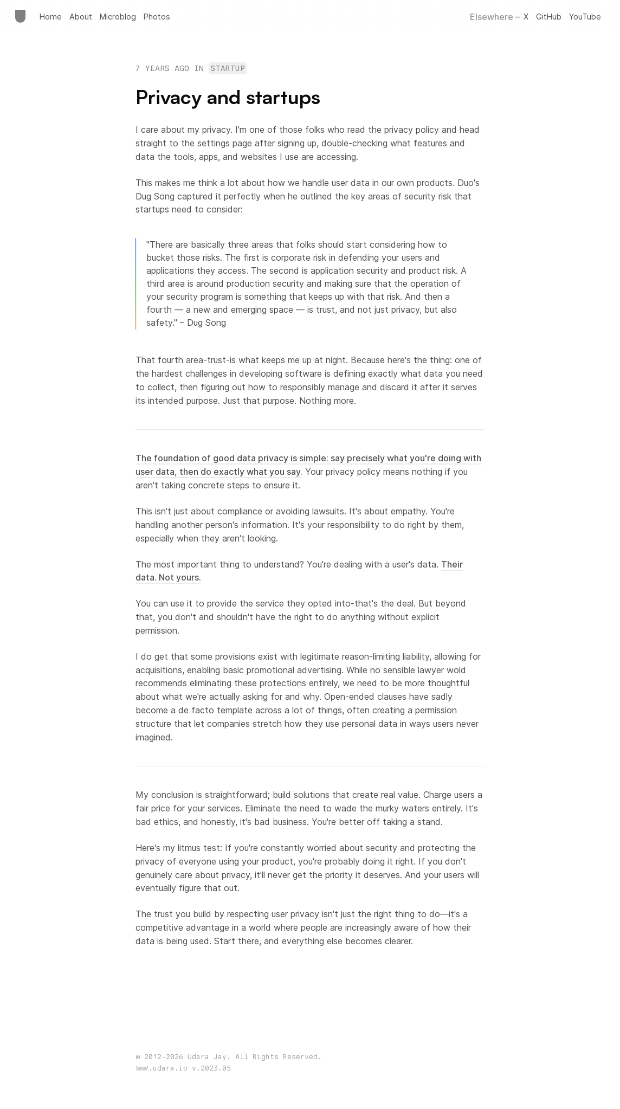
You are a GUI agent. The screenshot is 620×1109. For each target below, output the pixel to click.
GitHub (548, 16)
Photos (157, 16)
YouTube (585, 16)
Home (51, 16)
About (80, 16)
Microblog (118, 16)
